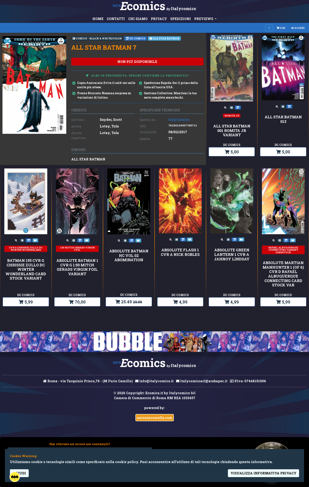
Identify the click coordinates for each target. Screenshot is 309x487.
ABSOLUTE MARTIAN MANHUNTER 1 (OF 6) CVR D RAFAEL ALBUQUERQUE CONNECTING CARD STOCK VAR (283, 274)
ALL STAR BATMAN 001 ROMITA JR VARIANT (231, 130)
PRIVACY (159, 18)
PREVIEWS (204, 18)
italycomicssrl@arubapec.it (201, 381)
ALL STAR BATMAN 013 (283, 119)
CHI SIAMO (138, 18)
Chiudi (19, 473)
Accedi (298, 27)
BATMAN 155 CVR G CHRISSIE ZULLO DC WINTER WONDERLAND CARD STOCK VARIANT (25, 269)
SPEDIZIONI (180, 18)
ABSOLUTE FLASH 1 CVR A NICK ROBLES (180, 252)
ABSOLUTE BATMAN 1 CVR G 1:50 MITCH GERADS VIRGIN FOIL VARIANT (77, 267)
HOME (97, 18)
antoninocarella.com (154, 417)
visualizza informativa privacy (263, 473)
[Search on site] (269, 28)
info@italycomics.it (154, 381)
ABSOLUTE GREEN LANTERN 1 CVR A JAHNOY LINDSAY (232, 254)
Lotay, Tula (109, 126)
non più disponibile (137, 61)
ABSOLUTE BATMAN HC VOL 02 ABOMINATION (128, 255)
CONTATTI (116, 18)
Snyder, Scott (111, 119)
